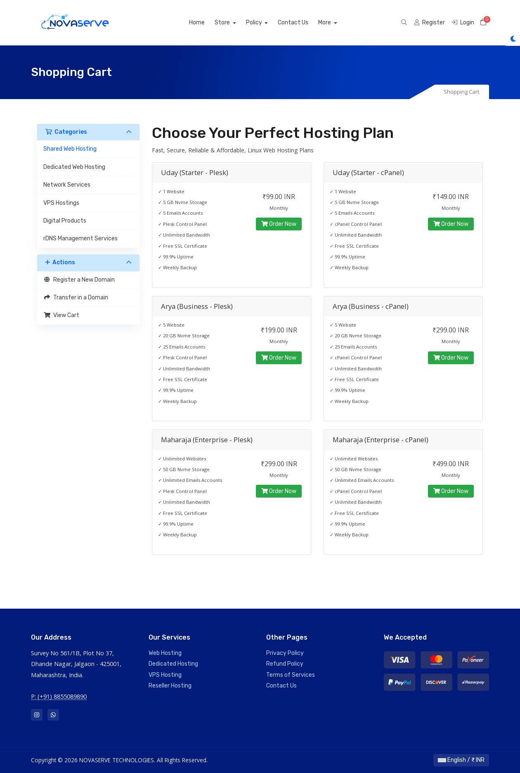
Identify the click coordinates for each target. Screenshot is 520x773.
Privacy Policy (285, 653)
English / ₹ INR (461, 760)
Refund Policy (284, 663)
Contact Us (302, 22)
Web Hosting (165, 653)
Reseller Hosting (170, 685)
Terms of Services (290, 674)
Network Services (66, 184)
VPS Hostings (61, 202)
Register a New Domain (79, 279)
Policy (264, 22)
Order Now (278, 224)
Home (206, 22)
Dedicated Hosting (173, 663)
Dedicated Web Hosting (74, 167)
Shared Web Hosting (70, 148)
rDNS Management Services (80, 238)
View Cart (61, 315)
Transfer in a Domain (75, 297)
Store (232, 22)
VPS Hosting (165, 674)
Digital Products (64, 220)
